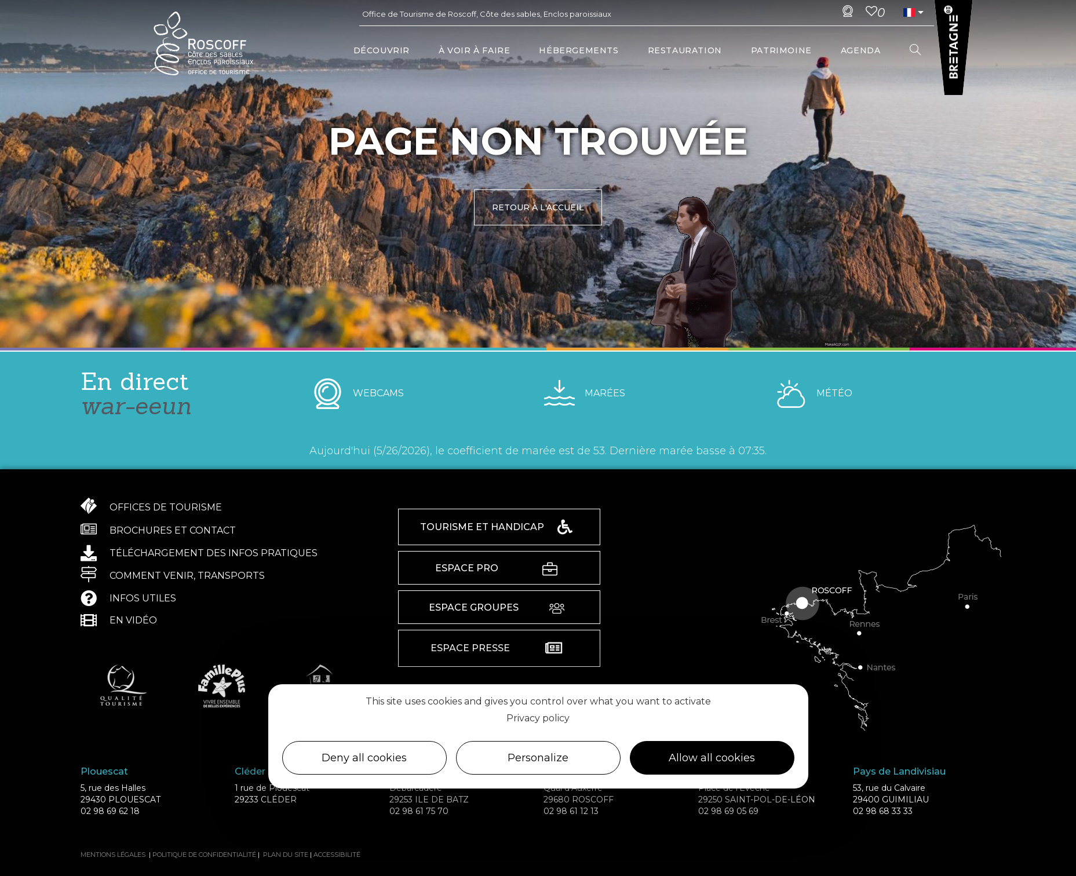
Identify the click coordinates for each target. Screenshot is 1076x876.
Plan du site (285, 855)
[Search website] (915, 50)
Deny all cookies (364, 757)
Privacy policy (538, 718)
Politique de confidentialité (204, 855)
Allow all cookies (712, 757)
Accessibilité (336, 855)
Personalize (538, 757)
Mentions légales (113, 855)
